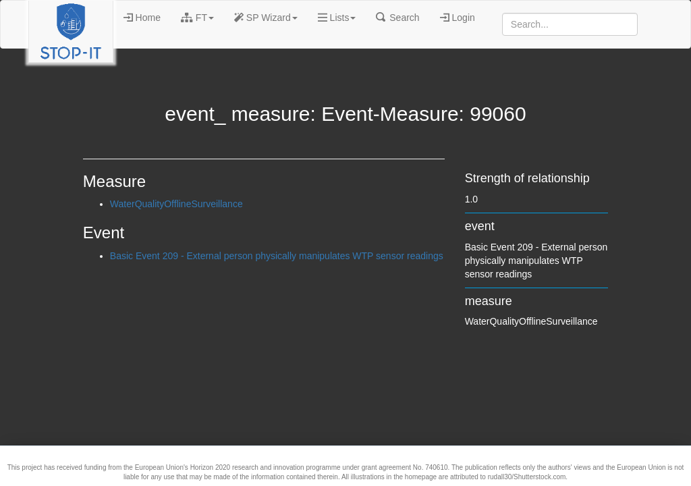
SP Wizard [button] (266, 17)
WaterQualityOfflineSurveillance (176, 203)
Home (142, 17)
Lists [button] (337, 17)
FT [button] (197, 17)
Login (457, 17)
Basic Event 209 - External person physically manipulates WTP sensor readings (276, 255)
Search (397, 17)
